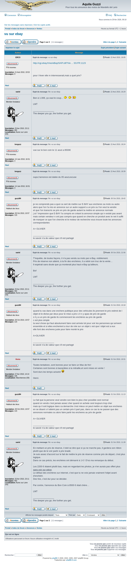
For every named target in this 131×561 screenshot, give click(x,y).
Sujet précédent (107, 48)
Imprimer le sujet (12, 48)
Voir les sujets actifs (42, 25)
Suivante (122, 42)
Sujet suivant (120, 48)
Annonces (30, 29)
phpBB (54, 558)
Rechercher (120, 15)
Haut (7, 85)
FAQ (109, 15)
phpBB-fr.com (71, 560)
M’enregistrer (24, 15)
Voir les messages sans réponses (18, 25)
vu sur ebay (13, 34)
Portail (7, 29)
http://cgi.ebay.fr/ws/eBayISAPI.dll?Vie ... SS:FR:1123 (59, 63)
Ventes (39, 29)
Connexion (10, 15)
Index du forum (18, 29)
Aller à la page (109, 42)
